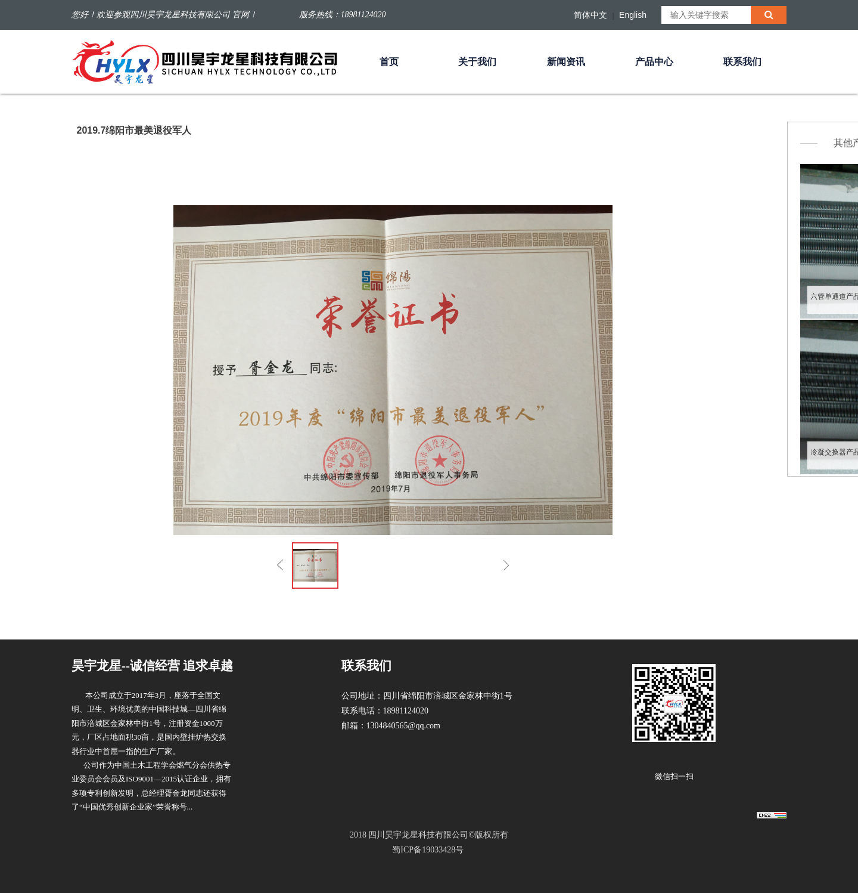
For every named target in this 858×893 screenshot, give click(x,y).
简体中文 (590, 15)
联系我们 (742, 62)
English (632, 15)
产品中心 (654, 62)
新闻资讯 (566, 62)
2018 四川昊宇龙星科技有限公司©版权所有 (429, 843)
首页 (389, 62)
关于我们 (477, 62)
